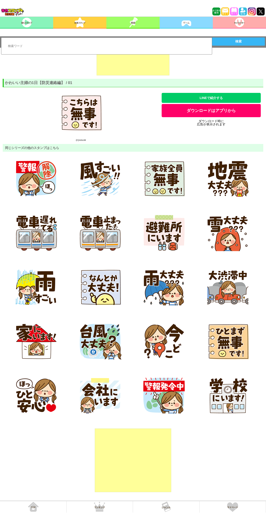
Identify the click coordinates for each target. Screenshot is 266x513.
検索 (238, 41)
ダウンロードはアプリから (211, 110)
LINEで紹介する (211, 98)
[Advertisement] (133, 64)
